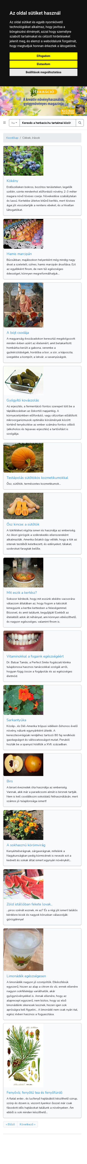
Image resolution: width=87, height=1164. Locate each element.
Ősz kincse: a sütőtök (23, 524)
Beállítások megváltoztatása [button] (43, 72)
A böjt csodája (18, 332)
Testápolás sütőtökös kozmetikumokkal (37, 477)
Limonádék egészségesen (26, 976)
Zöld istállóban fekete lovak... (29, 904)
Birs (10, 781)
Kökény (12, 180)
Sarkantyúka (16, 720)
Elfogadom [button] (43, 56)
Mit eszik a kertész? (22, 592)
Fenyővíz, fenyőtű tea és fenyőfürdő (34, 1092)
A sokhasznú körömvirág (26, 845)
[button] (4, 123)
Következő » (27, 1124)
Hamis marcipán (19, 253)
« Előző (10, 1124)
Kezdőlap (12, 138)
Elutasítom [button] (43, 64)
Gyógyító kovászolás (23, 400)
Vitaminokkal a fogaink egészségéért (35, 656)
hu (13, 123)
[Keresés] (48, 123)
